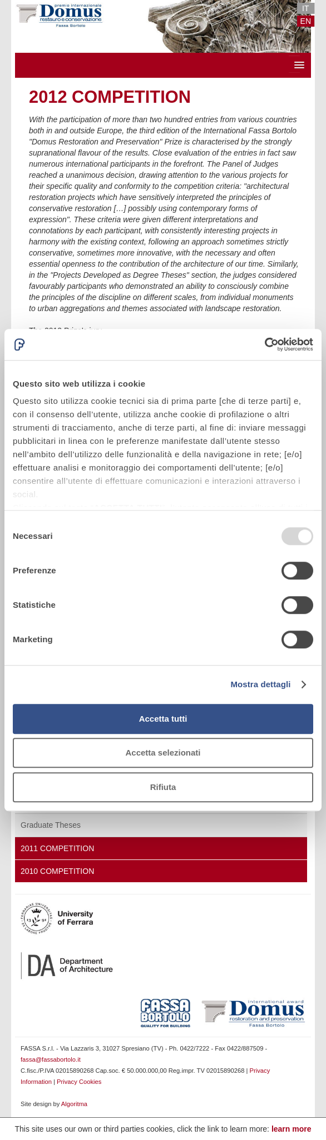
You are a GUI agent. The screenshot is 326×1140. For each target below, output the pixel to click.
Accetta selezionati (162, 752)
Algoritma (74, 1104)
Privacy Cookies (79, 1081)
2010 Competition (57, 871)
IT (305, 8)
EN (305, 21)
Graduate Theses (51, 825)
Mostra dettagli (260, 684)
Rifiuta (163, 787)
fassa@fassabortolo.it (51, 1059)
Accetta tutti (163, 718)
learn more (291, 1128)
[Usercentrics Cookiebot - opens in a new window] (264, 344)
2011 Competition (57, 848)
